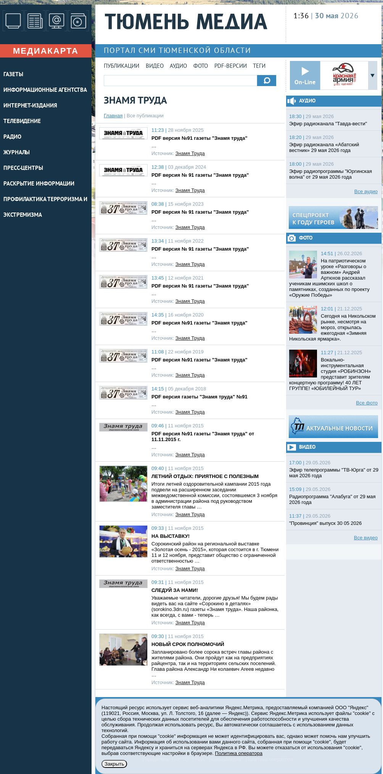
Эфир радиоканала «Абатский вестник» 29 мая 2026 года (324, 147)
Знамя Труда (190, 153)
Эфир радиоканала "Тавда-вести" (328, 123)
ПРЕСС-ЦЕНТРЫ (23, 168)
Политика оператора (238, 753)
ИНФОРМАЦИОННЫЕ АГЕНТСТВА (45, 90)
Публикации (121, 66)
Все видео (366, 538)
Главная (113, 115)
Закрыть (114, 764)
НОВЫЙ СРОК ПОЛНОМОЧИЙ (187, 644)
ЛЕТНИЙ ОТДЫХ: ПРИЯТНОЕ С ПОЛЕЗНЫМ (205, 476)
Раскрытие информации (38, 184)
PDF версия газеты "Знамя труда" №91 (199, 397)
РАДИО (12, 137)
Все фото (367, 403)
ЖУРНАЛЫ (16, 153)
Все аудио (366, 191)
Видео (155, 66)
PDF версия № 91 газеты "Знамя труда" (200, 175)
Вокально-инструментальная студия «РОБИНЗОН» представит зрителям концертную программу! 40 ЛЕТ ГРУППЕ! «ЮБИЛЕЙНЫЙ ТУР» (330, 374)
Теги (259, 66)
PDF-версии (230, 66)
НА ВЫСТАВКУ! (170, 536)
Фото (200, 66)
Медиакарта (46, 51)
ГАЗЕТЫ (13, 74)
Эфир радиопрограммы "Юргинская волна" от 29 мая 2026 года (330, 174)
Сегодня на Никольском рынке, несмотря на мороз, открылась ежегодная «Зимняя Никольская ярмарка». (332, 327)
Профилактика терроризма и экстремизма (45, 207)
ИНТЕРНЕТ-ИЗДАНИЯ (30, 106)
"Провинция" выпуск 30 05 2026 (325, 523)
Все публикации (145, 115)
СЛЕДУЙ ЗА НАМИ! (174, 590)
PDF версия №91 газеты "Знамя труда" (199, 138)
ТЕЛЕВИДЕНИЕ (22, 121)
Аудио (178, 66)
